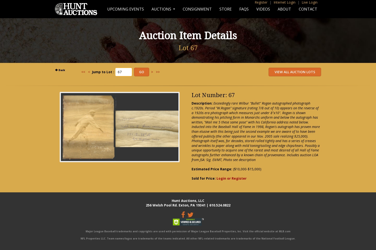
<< (83, 72)
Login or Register (232, 178)
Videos (263, 9)
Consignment (197, 9)
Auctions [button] (162, 9)
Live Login (309, 2)
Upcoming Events (125, 9)
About (284, 9)
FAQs (244, 9)
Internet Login (284, 2)
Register (261, 2)
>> (158, 72)
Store (225, 9)
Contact (308, 9)
